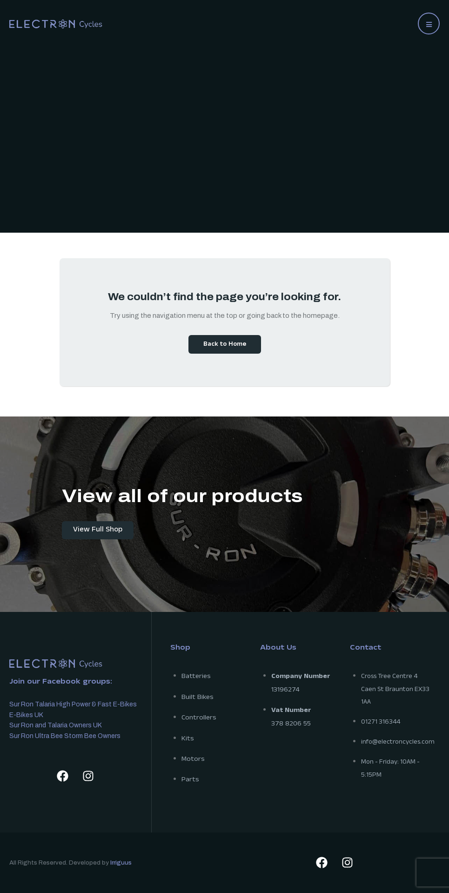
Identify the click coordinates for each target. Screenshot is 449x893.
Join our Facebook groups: (60, 682)
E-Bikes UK (26, 715)
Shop (180, 648)
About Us (278, 648)
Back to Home (224, 344)
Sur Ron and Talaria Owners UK (55, 725)
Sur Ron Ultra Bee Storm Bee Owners (65, 735)
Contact (365, 648)
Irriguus (121, 862)
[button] (429, 23)
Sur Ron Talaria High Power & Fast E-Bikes (73, 704)
